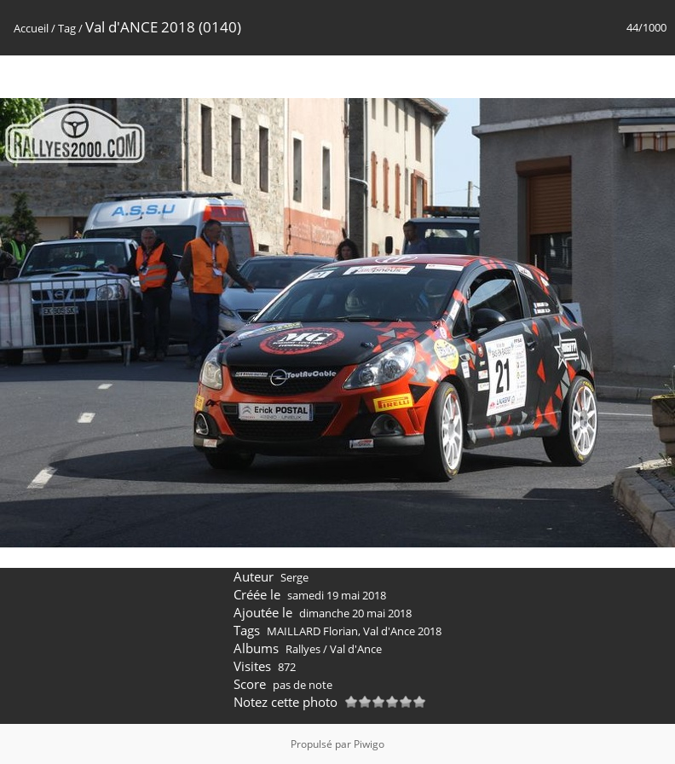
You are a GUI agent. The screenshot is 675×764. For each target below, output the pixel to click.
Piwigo (369, 744)
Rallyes (303, 649)
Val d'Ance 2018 (402, 631)
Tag (67, 28)
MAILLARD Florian (312, 631)
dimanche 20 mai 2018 (355, 613)
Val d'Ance (356, 649)
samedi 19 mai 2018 (336, 595)
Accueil (31, 28)
